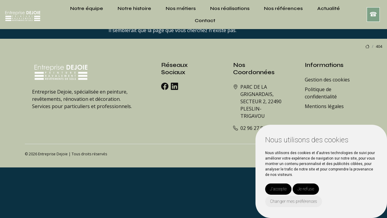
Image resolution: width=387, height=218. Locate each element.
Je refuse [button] (306, 189)
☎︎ (373, 14)
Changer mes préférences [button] (293, 201)
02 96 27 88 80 (256, 128)
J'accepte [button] (278, 189)
